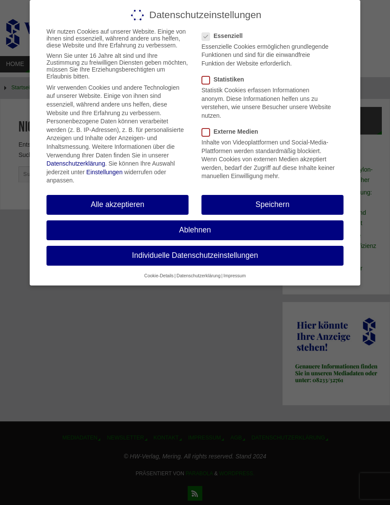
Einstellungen (105, 172)
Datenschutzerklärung (75, 163)
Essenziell (225, 35)
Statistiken (226, 79)
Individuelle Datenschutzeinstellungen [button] (195, 255)
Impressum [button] (234, 275)
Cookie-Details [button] (158, 275)
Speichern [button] (273, 204)
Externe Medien (233, 131)
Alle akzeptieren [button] (118, 204)
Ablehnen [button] (195, 230)
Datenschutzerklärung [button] (198, 275)
